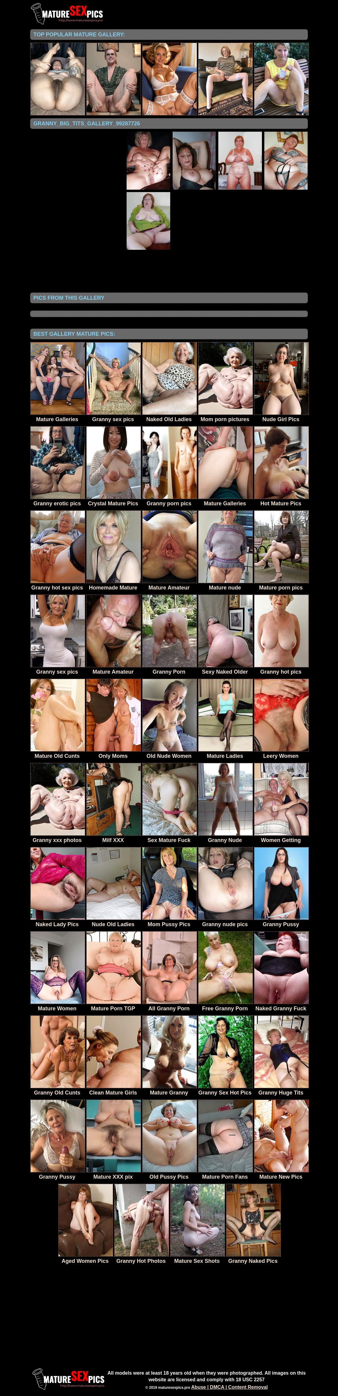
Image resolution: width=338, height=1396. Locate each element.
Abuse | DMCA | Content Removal (229, 1387)
